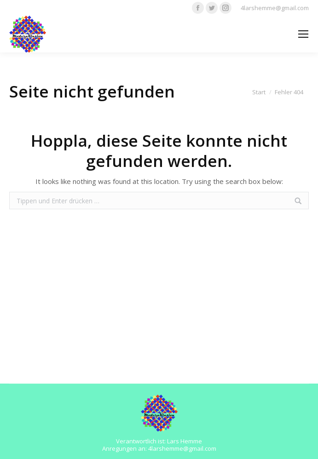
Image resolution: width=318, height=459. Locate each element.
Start (259, 92)
